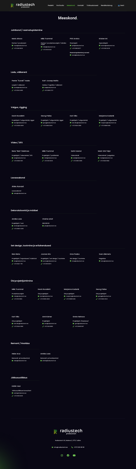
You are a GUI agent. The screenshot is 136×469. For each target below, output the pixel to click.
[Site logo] (22, 6)
